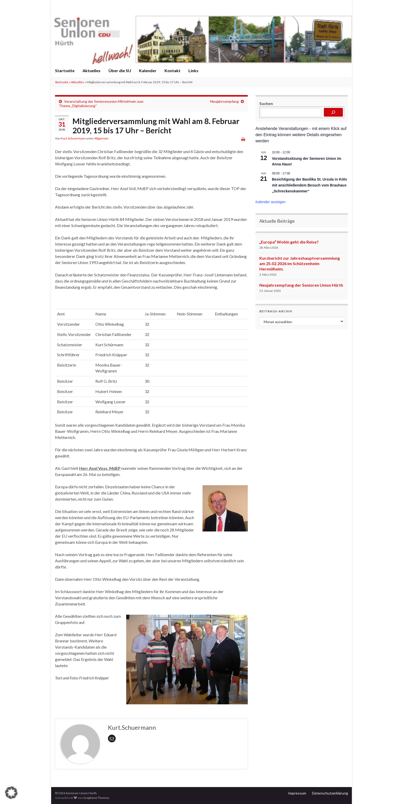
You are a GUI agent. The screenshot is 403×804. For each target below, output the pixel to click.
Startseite (65, 70)
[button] (11, 792)
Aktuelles (91, 70)
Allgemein (101, 138)
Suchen (266, 103)
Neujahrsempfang (224, 101)
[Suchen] (333, 112)
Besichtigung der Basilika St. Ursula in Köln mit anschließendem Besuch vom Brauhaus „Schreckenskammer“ (309, 185)
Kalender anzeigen (270, 202)
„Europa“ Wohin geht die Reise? (289, 241)
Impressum (297, 793)
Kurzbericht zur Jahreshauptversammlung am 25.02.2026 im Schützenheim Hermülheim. (299, 263)
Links (193, 70)
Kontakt (172, 70)
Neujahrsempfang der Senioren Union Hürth (301, 285)
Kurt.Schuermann (73, 138)
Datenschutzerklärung (330, 793)
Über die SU (119, 70)
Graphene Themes (96, 798)
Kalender (148, 70)
